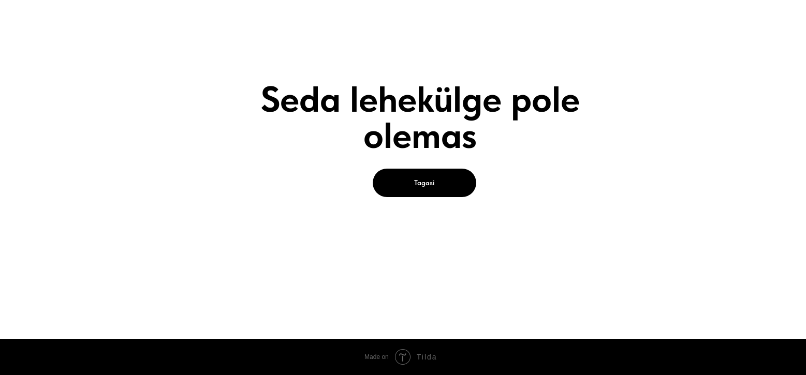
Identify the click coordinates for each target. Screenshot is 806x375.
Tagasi (424, 182)
